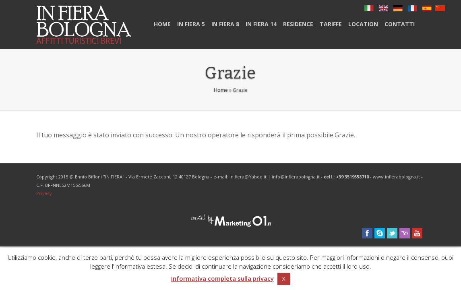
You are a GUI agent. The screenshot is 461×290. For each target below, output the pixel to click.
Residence (298, 24)
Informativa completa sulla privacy (222, 278)
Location (363, 24)
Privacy (44, 193)
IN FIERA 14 (261, 24)
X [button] (283, 278)
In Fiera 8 (225, 24)
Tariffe (331, 24)
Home (162, 24)
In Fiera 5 (191, 24)
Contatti (400, 24)
